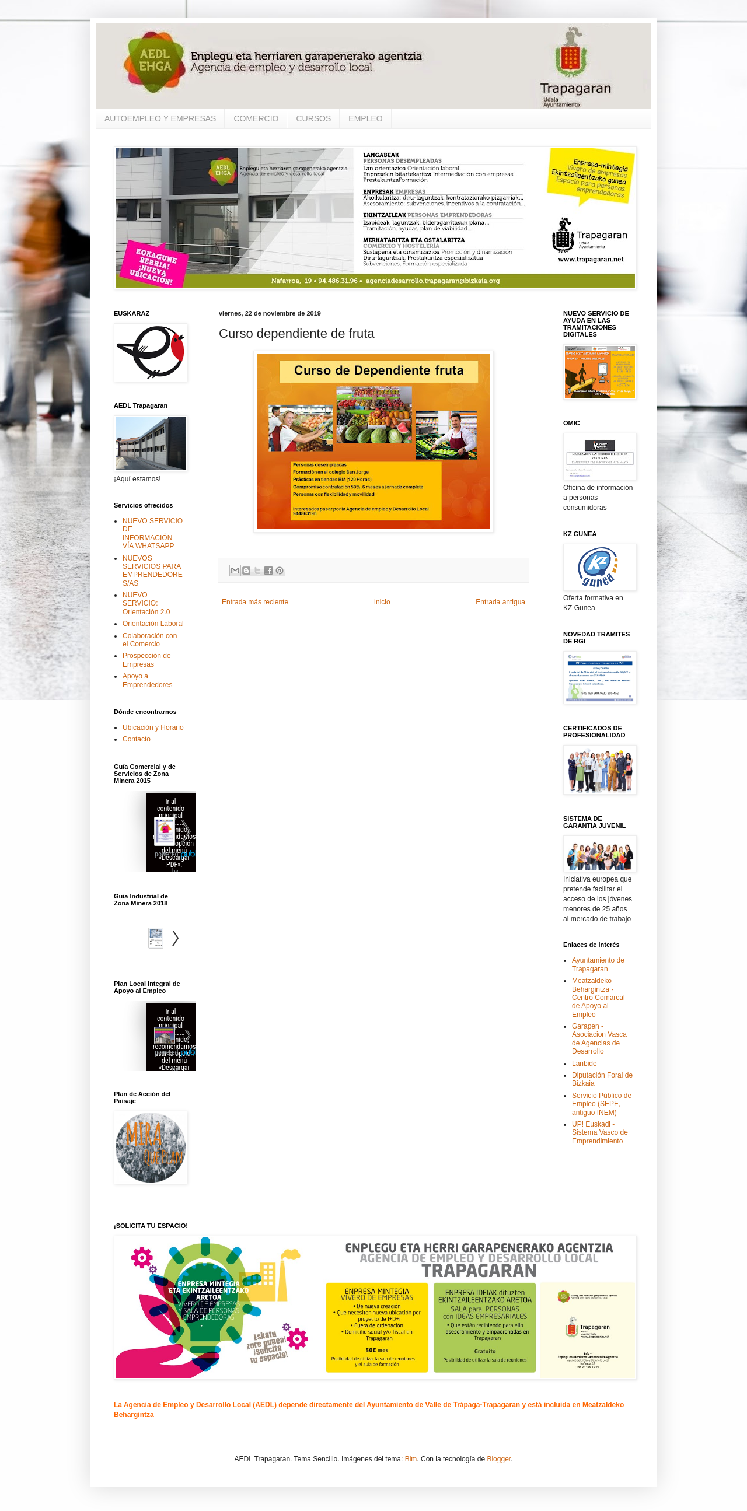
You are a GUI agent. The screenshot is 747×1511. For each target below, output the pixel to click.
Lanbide (584, 1063)
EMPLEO (365, 118)
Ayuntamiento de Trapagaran (598, 964)
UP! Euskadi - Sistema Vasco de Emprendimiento (600, 1132)
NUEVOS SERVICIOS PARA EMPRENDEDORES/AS (153, 570)
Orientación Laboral (153, 624)
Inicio (382, 602)
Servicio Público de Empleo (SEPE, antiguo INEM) (601, 1104)
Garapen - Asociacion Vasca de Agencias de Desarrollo (599, 1038)
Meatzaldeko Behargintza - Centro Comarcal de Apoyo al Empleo (598, 998)
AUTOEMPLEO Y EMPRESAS (160, 118)
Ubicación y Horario (153, 727)
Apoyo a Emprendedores (147, 680)
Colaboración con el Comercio (150, 640)
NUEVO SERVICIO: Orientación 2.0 (146, 603)
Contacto (137, 739)
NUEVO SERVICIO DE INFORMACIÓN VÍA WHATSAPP (153, 533)
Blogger (499, 1459)
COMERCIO (255, 118)
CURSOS (313, 118)
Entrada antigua (500, 602)
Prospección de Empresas (147, 660)
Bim (411, 1459)
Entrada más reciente (255, 602)
